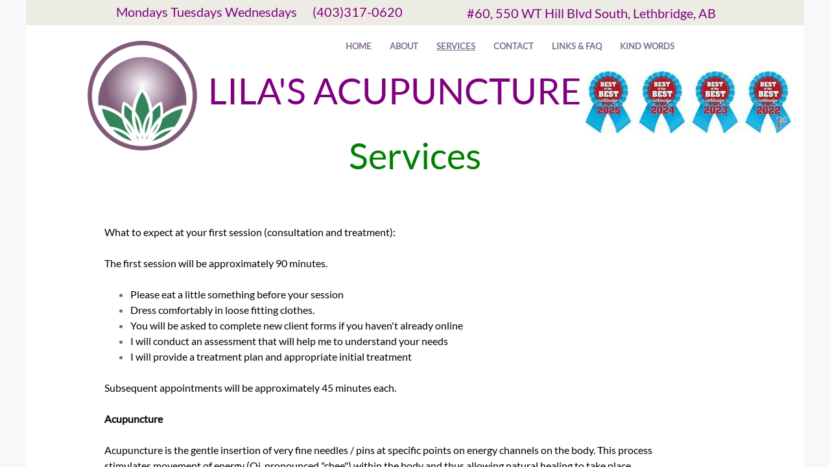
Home (359, 46)
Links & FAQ (577, 46)
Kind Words (647, 46)
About (404, 46)
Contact (513, 46)
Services (455, 46)
